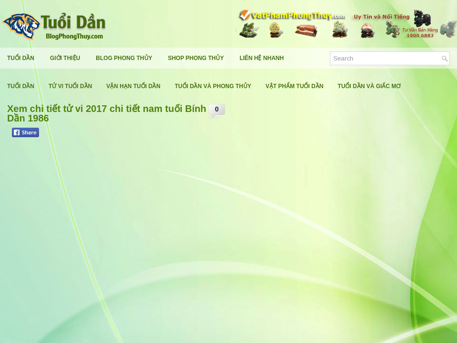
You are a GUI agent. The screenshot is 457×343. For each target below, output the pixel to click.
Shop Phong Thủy (196, 58)
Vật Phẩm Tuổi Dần (295, 86)
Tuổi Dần (20, 58)
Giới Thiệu (65, 58)
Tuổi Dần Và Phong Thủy (213, 86)
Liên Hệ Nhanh (261, 58)
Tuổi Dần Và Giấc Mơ (369, 86)
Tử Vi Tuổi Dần (70, 86)
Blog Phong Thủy (124, 58)
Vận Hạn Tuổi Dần (133, 86)
